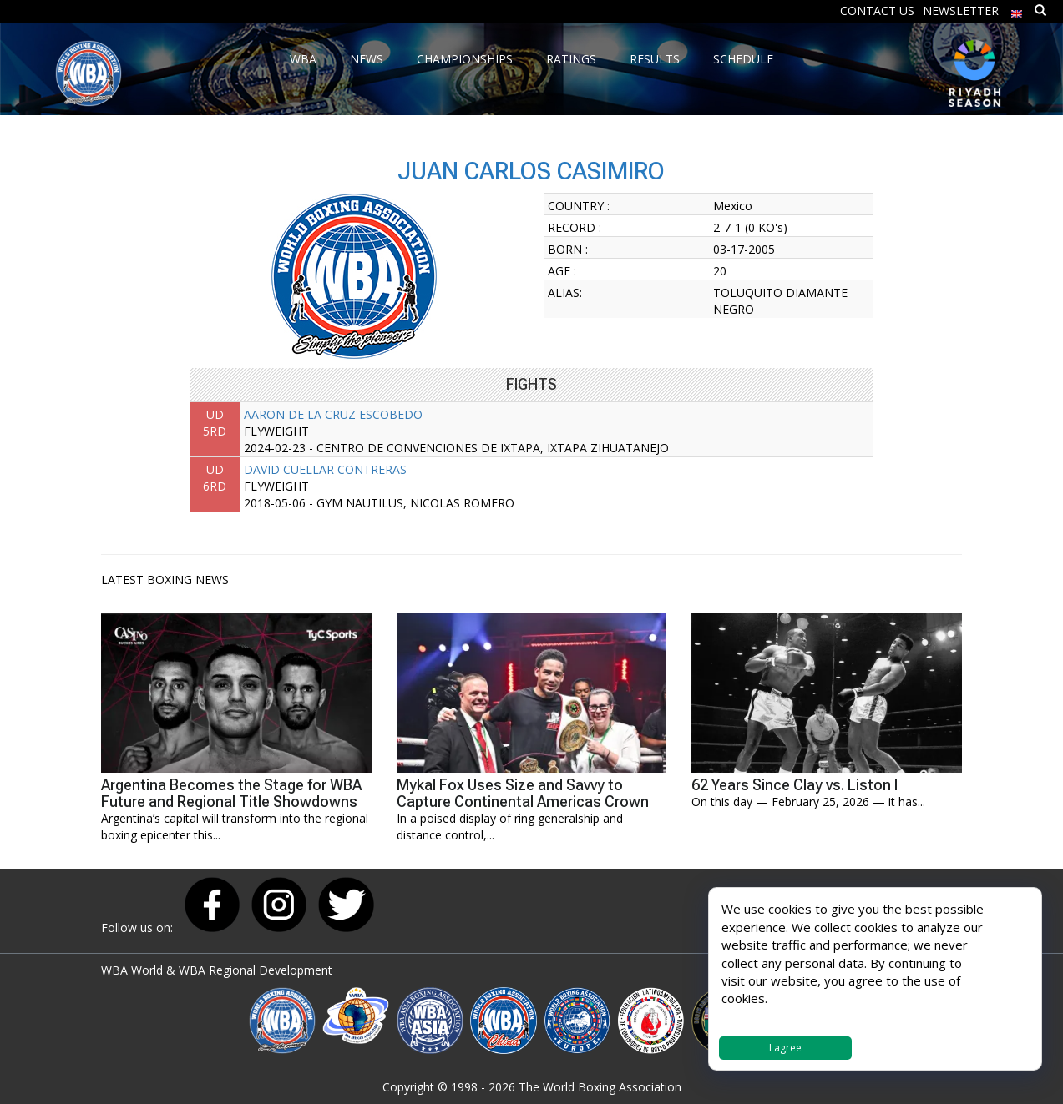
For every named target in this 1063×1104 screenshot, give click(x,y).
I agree (785, 1048)
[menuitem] (1017, 10)
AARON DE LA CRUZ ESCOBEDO (333, 414)
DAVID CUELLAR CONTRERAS (325, 469)
